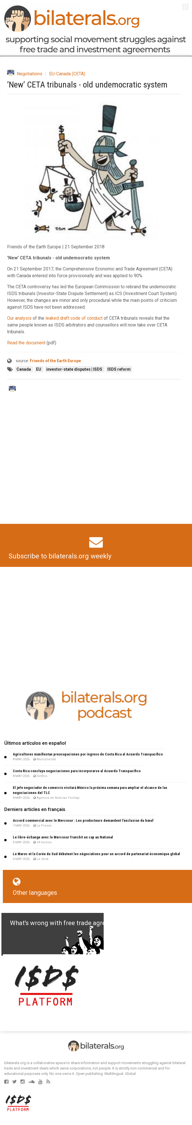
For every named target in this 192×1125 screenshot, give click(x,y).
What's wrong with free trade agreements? (70, 923)
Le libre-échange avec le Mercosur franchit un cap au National (63, 837)
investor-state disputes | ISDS (74, 369)
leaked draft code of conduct (74, 318)
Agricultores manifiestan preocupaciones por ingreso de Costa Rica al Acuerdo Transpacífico (88, 754)
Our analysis (19, 318)
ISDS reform (119, 369)
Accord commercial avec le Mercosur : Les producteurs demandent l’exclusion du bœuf (83, 820)
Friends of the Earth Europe (55, 360)
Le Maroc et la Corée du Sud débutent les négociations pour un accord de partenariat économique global (96, 854)
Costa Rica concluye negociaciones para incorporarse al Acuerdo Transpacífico (77, 771)
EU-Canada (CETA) (67, 73)
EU (39, 369)
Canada (24, 369)
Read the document (26, 342)
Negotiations (29, 73)
